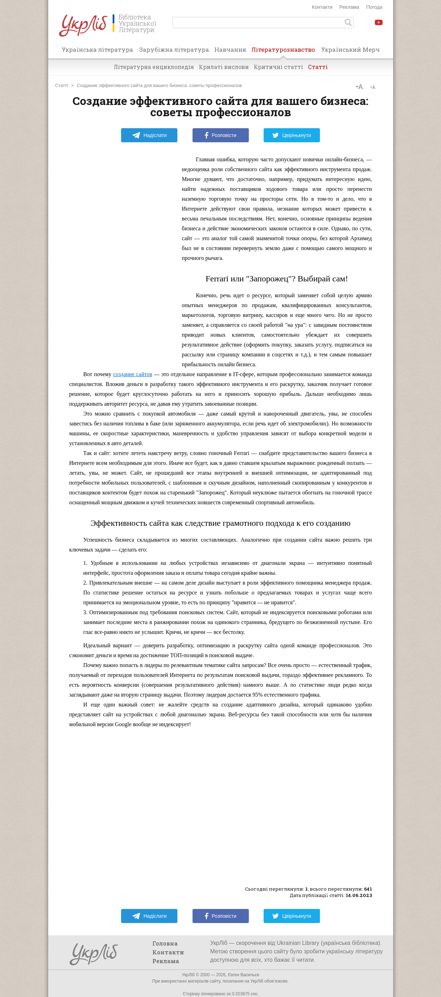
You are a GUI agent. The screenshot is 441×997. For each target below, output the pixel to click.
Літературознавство (283, 51)
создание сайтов (132, 374)
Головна (165, 943)
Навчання (230, 49)
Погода (374, 7)
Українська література (97, 49)
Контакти (322, 7)
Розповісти (221, 135)
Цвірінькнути (291, 135)
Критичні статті (278, 66)
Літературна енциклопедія (154, 66)
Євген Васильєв (243, 974)
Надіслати (149, 135)
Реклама (349, 7)
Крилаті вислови (224, 66)
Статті (318, 66)
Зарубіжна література (174, 49)
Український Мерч (350, 49)
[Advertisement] (122, 260)
